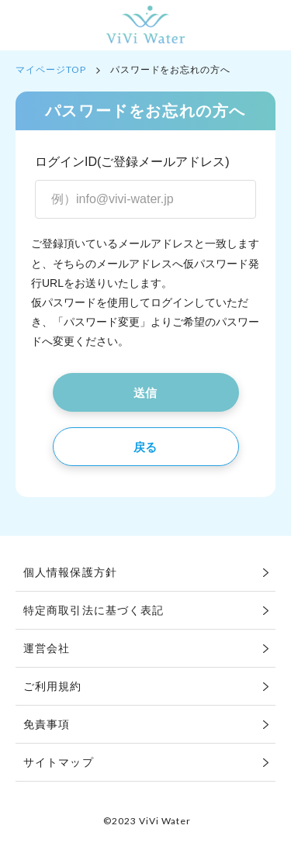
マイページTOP (51, 69)
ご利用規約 (52, 686)
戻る (145, 447)
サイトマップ (58, 762)
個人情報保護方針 (70, 572)
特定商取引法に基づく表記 (93, 610)
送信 (145, 392)
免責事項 (46, 724)
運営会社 (46, 648)
